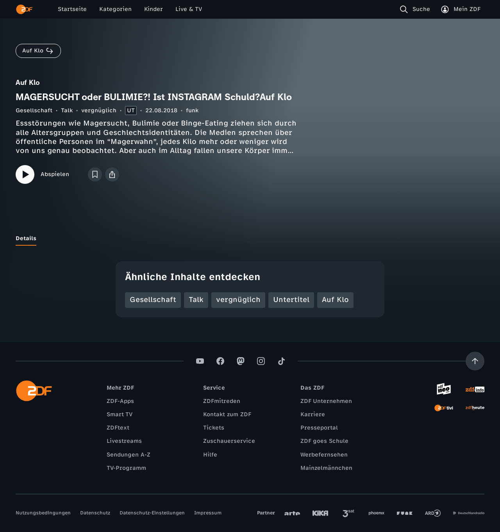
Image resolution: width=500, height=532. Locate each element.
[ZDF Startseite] (24, 9)
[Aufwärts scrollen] (475, 361)
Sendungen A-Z (128, 454)
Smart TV (119, 414)
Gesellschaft (34, 110)
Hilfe (210, 454)
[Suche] (416, 9)
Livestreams (124, 441)
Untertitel (291, 299)
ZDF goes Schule (324, 441)
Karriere (312, 414)
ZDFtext (118, 427)
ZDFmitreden (221, 401)
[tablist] (250, 239)
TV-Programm (126, 468)
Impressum (207, 513)
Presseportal (319, 427)
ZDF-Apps (120, 401)
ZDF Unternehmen (326, 401)
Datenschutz (95, 513)
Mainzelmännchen (326, 468)
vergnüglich (98, 110)
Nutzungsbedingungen (43, 513)
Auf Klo (335, 299)
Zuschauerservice (229, 441)
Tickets (213, 427)
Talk (67, 110)
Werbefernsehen (324, 454)
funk (192, 110)
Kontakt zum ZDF (227, 414)
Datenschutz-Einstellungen (152, 513)
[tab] (26, 239)
